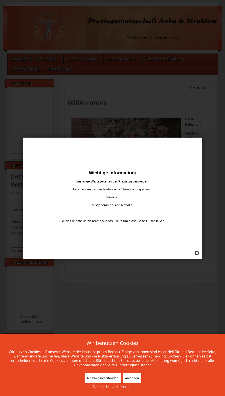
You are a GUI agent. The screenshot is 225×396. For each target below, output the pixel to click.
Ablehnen (132, 378)
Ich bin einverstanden (102, 378)
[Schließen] (189, 248)
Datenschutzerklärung (111, 386)
